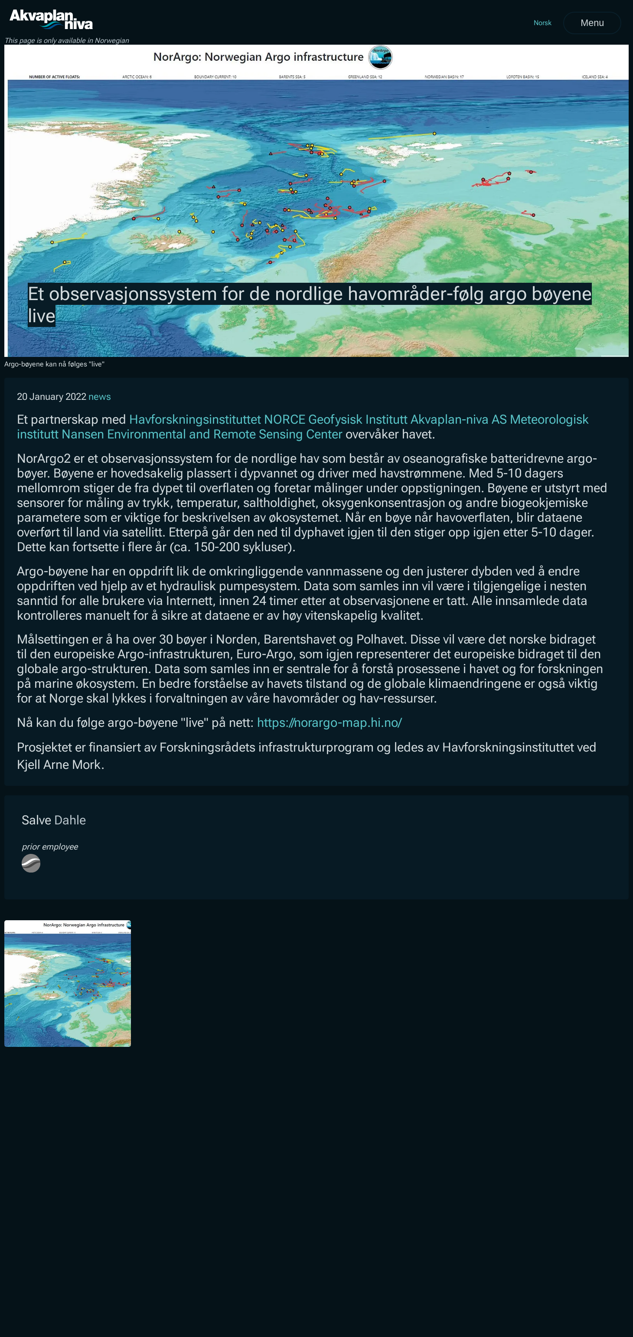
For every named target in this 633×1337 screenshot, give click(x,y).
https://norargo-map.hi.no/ (329, 722)
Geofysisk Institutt (358, 419)
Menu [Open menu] (592, 22)
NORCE (284, 419)
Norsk (542, 23)
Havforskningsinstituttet (195, 419)
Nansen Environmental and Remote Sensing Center (202, 434)
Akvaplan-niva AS (459, 419)
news (99, 396)
